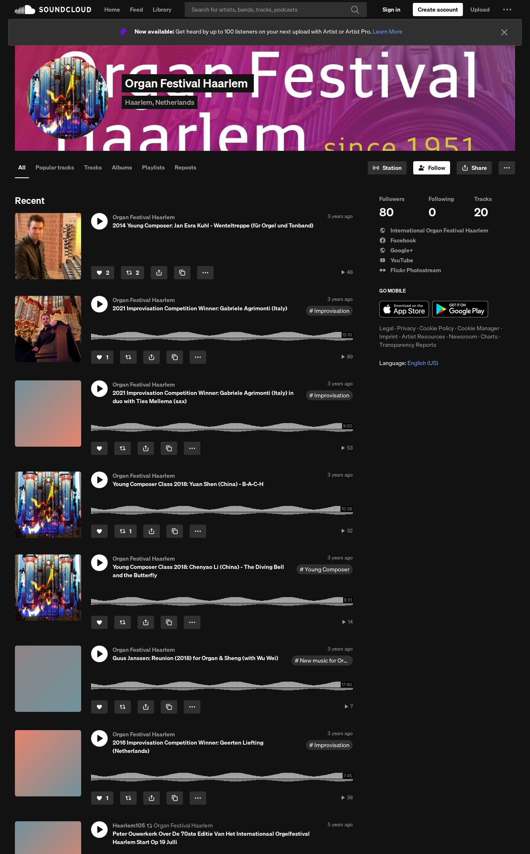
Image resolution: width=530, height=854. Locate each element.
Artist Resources (423, 336)
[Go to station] (387, 167)
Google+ (396, 250)
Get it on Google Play (460, 309)
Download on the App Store (404, 309)
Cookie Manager (478, 328)
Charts (489, 336)
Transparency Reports (407, 344)
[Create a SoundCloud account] (438, 9)
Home (112, 9)
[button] (507, 9)
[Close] (504, 32)
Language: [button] (408, 363)
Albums (122, 167)
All (22, 167)
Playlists (153, 167)
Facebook (397, 240)
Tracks (93, 167)
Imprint (388, 336)
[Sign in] (391, 9)
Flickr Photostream (410, 270)
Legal (386, 328)
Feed (136, 9)
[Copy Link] (182, 272)
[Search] (276, 9)
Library (162, 9)
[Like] (102, 272)
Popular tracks (55, 167)
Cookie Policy (436, 328)
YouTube (396, 260)
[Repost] (132, 272)
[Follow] (431, 167)
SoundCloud (53, 9)
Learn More (387, 31)
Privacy (406, 328)
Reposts (185, 167)
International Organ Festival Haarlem (433, 230)
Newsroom (463, 336)
